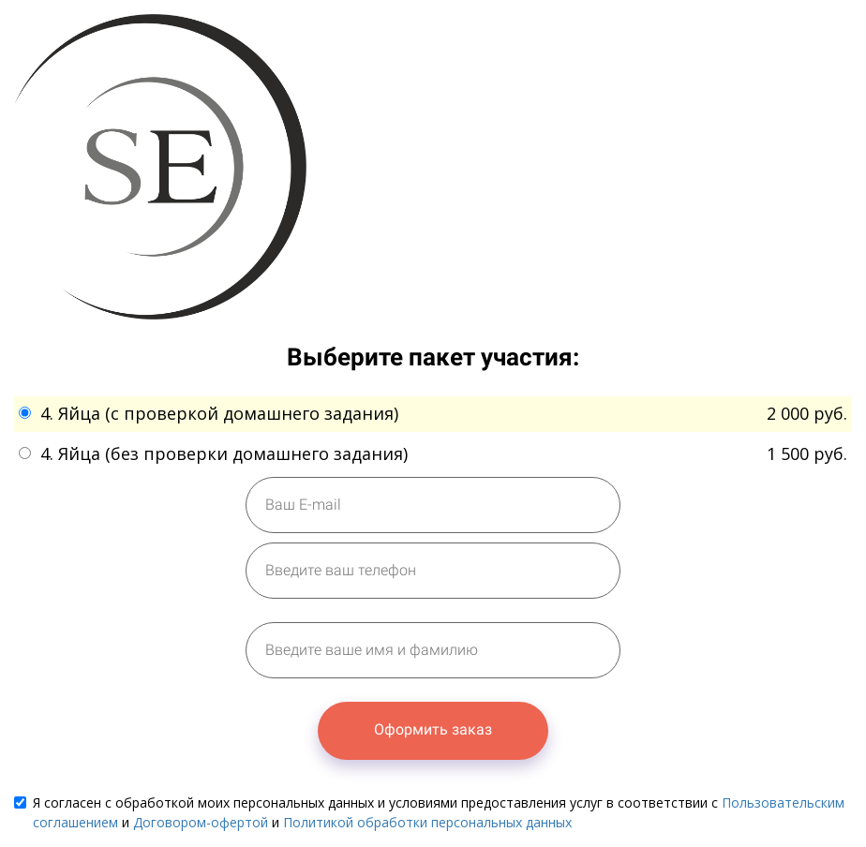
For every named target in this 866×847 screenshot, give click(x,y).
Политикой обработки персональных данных (427, 822)
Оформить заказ (433, 729)
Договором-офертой (200, 822)
